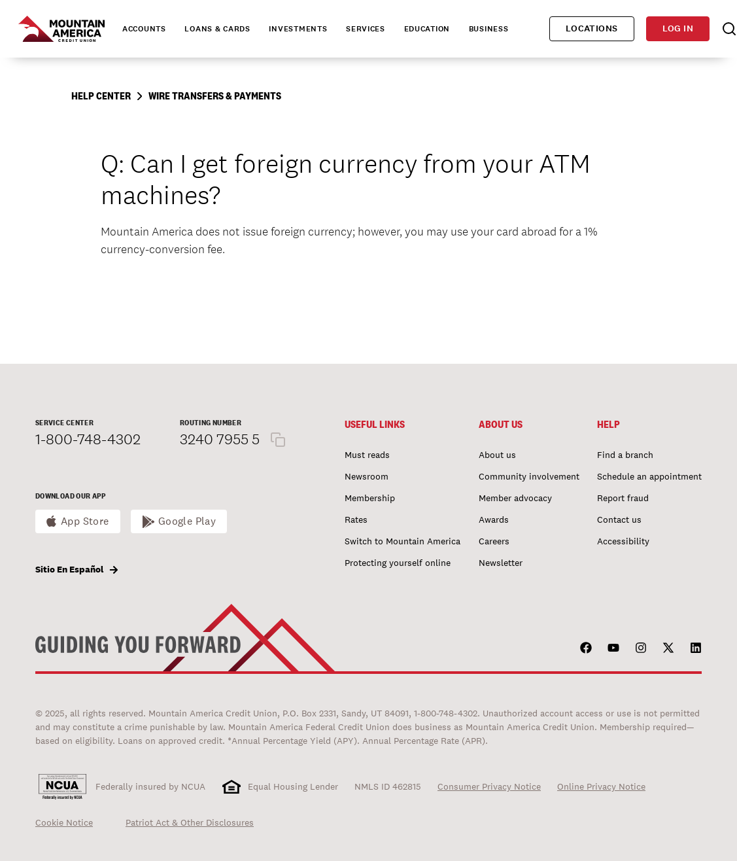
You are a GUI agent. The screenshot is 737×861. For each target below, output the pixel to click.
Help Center (101, 96)
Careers (494, 541)
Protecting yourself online (398, 563)
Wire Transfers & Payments (214, 96)
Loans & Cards (217, 29)
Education (427, 29)
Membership (370, 498)
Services (365, 29)
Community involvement (529, 476)
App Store (85, 521)
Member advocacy (515, 498)
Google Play (187, 521)
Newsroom (366, 476)
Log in (677, 28)
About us (497, 455)
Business (489, 29)
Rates (356, 519)
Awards (494, 519)
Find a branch (625, 455)
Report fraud (623, 498)
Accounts (144, 29)
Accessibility (623, 541)
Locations (592, 28)
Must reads (367, 455)
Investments (298, 29)
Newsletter (501, 563)
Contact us (619, 519)
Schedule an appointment (649, 476)
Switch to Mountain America (402, 541)
